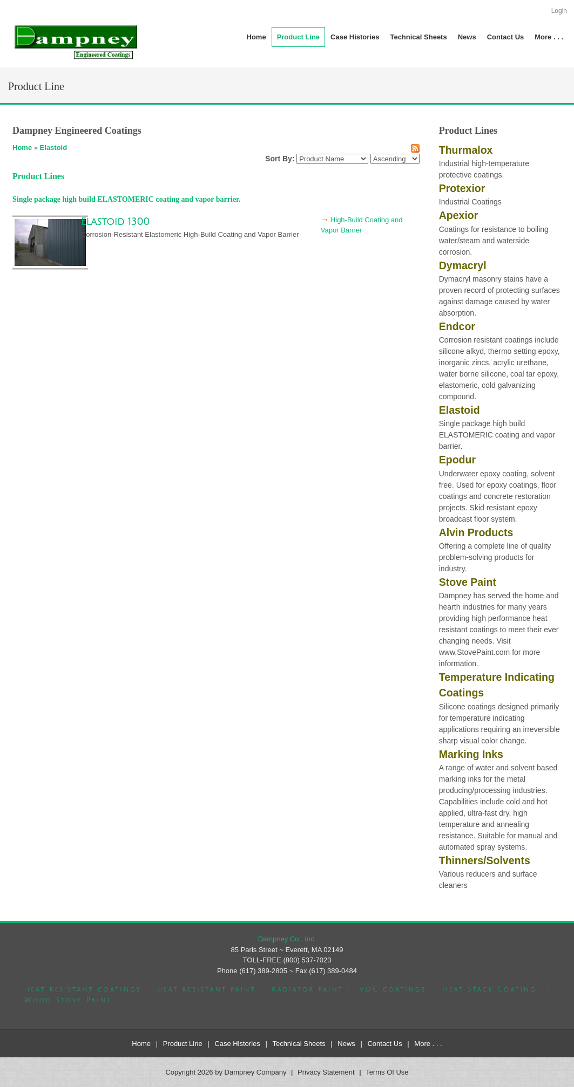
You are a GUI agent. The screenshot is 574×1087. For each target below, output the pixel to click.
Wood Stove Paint (68, 1000)
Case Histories (237, 1044)
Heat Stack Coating (489, 989)
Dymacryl (463, 265)
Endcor (457, 326)
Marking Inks (471, 754)
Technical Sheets (298, 1044)
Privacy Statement (326, 1072)
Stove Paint (467, 582)
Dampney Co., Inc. (287, 939)
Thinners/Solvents (484, 860)
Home (22, 147)
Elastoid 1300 (115, 221)
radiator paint (307, 989)
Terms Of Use (387, 1072)
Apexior (458, 215)
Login (559, 11)
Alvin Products (476, 532)
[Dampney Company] (75, 41)
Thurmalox (466, 150)
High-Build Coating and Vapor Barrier (362, 225)
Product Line (182, 1044)
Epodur (457, 460)
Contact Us (384, 1044)
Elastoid (53, 147)
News (346, 1044)
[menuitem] (298, 37)
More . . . (428, 1044)
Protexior (462, 188)
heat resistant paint (206, 989)
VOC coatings (393, 989)
